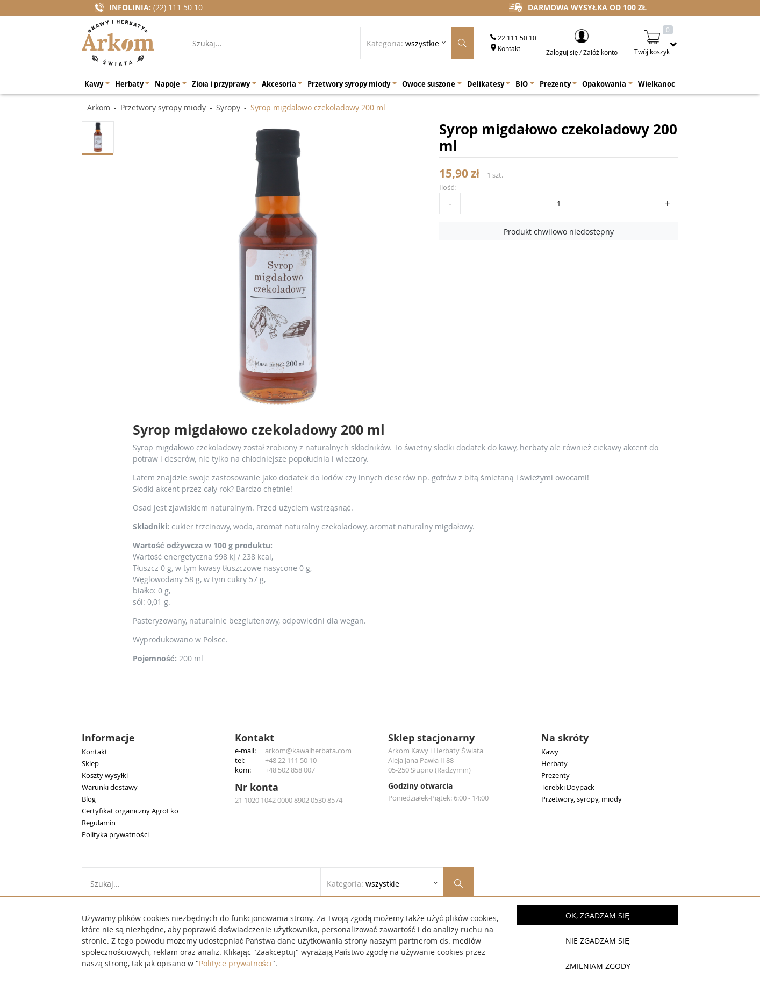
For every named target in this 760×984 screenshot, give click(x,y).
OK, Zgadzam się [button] (597, 915)
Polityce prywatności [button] (235, 963)
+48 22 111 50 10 (291, 760)
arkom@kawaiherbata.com (308, 750)
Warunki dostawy (110, 787)
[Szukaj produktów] (462, 43)
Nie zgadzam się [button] (597, 941)
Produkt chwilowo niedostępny (559, 231)
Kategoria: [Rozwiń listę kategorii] (403, 43)
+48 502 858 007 (290, 770)
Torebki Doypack (567, 787)
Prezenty (555, 775)
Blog (89, 799)
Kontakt (505, 48)
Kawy (549, 751)
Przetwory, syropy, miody (581, 799)
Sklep (90, 763)
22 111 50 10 (513, 37)
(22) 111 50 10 (178, 7)
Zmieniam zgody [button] (597, 966)
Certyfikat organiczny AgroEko (130, 811)
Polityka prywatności (115, 834)
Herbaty (554, 763)
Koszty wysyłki (105, 775)
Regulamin (99, 822)
